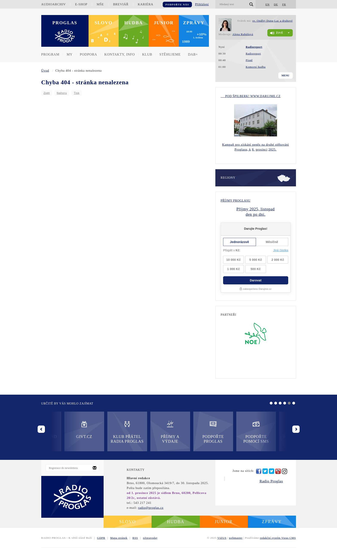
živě (276, 33)
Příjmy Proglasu (236, 200)
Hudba (133, 22)
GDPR (101, 537)
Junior (164, 22)
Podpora (88, 54)
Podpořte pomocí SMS (190, 432)
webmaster (236, 537)
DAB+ (193, 54)
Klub (147, 54)
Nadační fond (233, 429)
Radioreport (253, 53)
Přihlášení (202, 4)
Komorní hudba (255, 66)
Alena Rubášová (242, 34)
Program (50, 54)
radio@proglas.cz (151, 507)
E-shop (81, 4)
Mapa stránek (118, 537)
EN (267, 4)
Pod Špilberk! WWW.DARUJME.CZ (251, 96)
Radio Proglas (271, 481)
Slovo (103, 22)
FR (284, 4)
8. (253, 149)
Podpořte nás (177, 4)
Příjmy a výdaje (104, 432)
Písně (249, 60)
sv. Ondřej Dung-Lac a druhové (272, 20)
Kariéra (145, 4)
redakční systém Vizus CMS (278, 537)
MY (69, 54)
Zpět (47, 93)
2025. (272, 149)
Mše (100, 4)
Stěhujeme (170, 54)
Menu (286, 75)
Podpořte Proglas (147, 432)
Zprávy (194, 22)
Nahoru (62, 93)
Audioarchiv (53, 4)
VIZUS (221, 537)
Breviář (120, 4)
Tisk (77, 93)
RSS (135, 537)
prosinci (262, 149)
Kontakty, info (119, 54)
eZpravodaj (150, 537)
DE (276, 4)
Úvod (45, 70)
